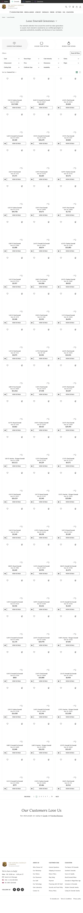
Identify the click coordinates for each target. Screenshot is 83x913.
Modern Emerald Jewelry (72, 887)
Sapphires (28, 1)
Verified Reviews (57, 816)
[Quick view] (5, 107)
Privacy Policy (52, 890)
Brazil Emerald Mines (70, 877)
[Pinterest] (14, 889)
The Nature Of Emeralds (71, 867)
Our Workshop (37, 870)
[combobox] (11, 72)
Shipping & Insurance (55, 870)
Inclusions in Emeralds (71, 884)
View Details (17, 107)
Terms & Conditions (66, 898)
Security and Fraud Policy (56, 887)
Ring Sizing (52, 877)
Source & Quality (69, 874)
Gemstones (40, 1)
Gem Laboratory (37, 887)
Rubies (6, 1)
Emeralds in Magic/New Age (73, 880)
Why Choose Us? (37, 867)
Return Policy (52, 874)
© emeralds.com (54, 898)
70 (52, 796)
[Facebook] (18, 889)
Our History (36, 874)
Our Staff (35, 880)
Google (45, 816)
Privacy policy (77, 898)
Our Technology (37, 884)
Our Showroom (37, 877)
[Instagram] (22, 889)
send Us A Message (11, 877)
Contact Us (36, 890)
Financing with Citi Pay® (56, 884)
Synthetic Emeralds (70, 870)
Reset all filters (75, 53)
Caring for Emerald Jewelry (72, 890)
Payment (51, 880)
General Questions (54, 867)
